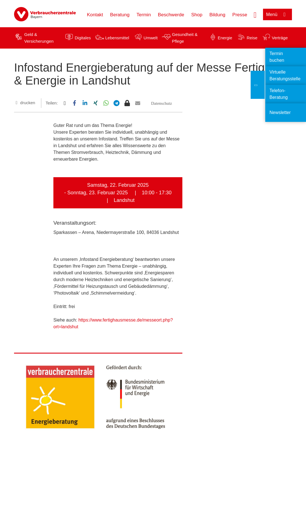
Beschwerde (171, 14)
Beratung (120, 14)
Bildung (217, 14)
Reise (252, 37)
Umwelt (151, 37)
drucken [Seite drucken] (27, 102)
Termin (144, 14)
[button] (64, 103)
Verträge (280, 37)
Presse (239, 14)
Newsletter (280, 112)
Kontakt (95, 14)
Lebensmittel (117, 37)
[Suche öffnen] (255, 14)
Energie (225, 37)
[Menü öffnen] (277, 14)
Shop (196, 14)
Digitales (83, 37)
